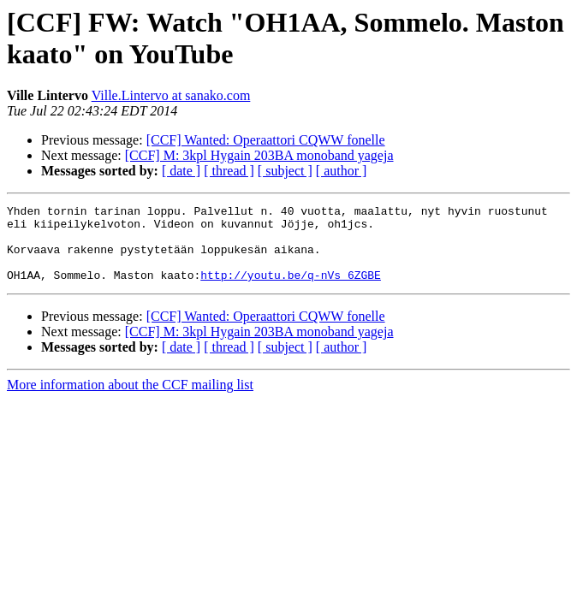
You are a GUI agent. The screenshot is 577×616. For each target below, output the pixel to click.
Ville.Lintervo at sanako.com (171, 95)
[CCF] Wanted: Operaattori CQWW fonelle (265, 140)
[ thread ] (229, 170)
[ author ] (341, 170)
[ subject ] (285, 170)
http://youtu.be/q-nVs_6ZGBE (290, 290)
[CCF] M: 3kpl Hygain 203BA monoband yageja (259, 155)
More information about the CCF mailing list (130, 400)
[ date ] (181, 170)
